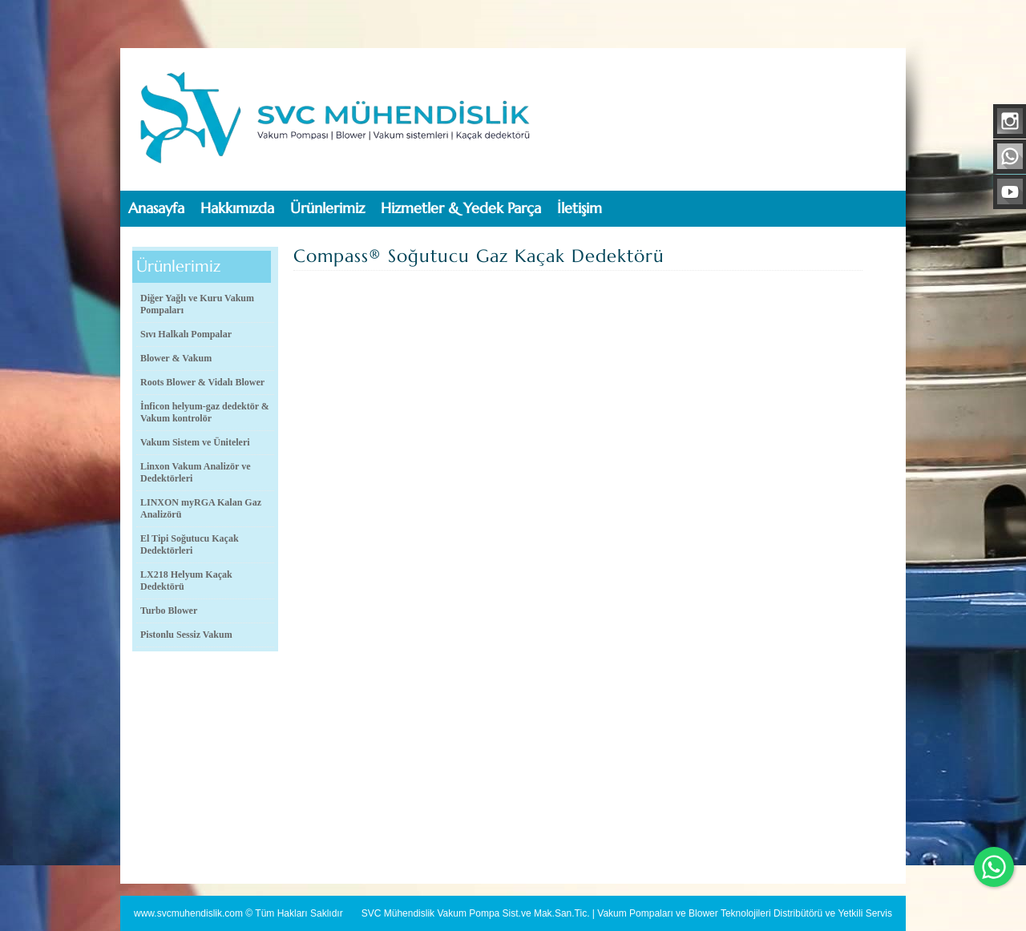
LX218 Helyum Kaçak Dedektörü (186, 580)
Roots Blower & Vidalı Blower (202, 382)
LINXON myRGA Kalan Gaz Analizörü (200, 508)
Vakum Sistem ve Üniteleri (195, 442)
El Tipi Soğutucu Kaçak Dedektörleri (189, 544)
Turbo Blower (168, 610)
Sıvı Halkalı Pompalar (186, 334)
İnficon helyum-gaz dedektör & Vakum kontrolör (204, 412)
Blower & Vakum (176, 358)
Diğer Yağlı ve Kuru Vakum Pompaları (197, 304)
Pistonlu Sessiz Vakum (186, 634)
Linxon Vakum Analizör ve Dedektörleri (195, 472)
